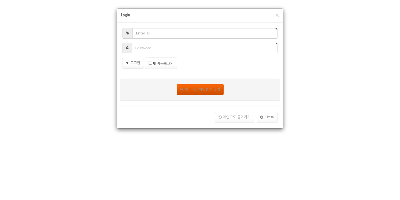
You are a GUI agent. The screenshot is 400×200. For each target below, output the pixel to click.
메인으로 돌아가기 (235, 117)
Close (267, 117)
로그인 (133, 63)
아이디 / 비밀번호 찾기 (200, 89)
